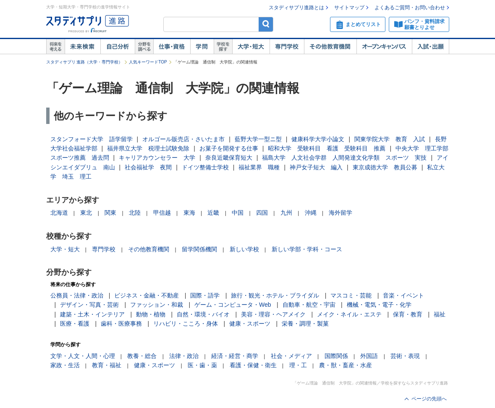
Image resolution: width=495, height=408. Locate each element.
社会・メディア (291, 356)
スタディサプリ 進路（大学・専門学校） (84, 62)
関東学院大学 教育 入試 (389, 139)
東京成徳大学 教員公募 (385, 167)
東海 (189, 212)
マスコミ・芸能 (351, 295)
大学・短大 (251, 46)
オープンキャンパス (384, 46)
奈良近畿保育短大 (228, 157)
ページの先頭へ (429, 399)
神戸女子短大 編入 (316, 167)
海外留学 (340, 212)
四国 (262, 212)
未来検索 (82, 46)
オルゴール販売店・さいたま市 (183, 139)
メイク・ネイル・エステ (349, 314)
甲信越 (162, 212)
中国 (238, 212)
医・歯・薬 (202, 365)
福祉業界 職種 (259, 167)
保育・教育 (407, 314)
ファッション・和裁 (156, 304)
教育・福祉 (106, 365)
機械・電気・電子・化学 (379, 304)
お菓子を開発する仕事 (228, 148)
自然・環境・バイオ (203, 314)
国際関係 (336, 356)
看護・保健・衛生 (253, 365)
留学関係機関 (199, 249)
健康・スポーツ (249, 323)
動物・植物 (150, 314)
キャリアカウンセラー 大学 (157, 157)
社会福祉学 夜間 (148, 167)
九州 (286, 212)
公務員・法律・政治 (76, 295)
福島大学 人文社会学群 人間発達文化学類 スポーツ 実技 (344, 157)
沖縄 (311, 212)
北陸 (135, 212)
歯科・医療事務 (121, 323)
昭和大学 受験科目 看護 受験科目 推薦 (326, 148)
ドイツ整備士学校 (205, 167)
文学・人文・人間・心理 (82, 356)
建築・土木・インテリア (92, 314)
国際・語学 (205, 295)
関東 (110, 212)
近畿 (213, 212)
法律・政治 (184, 356)
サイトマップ (349, 8)
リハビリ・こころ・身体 (185, 323)
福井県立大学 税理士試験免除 (148, 148)
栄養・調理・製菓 (305, 323)
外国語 (369, 356)
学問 (202, 46)
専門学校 (287, 46)
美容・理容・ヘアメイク (273, 314)
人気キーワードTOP (148, 62)
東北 (86, 212)
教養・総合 (142, 356)
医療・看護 (74, 323)
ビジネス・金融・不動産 (146, 295)
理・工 (298, 365)
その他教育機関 (330, 46)
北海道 (59, 212)
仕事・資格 (171, 46)
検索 (266, 24)
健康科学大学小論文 (317, 139)
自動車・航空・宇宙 (309, 304)
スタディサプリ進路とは (296, 8)
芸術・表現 (405, 356)
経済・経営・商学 (234, 356)
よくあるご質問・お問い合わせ (410, 8)
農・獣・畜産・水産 (345, 365)
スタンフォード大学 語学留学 (91, 139)
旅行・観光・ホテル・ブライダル (275, 295)
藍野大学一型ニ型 (258, 139)
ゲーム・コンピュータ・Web (232, 304)
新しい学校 (244, 249)
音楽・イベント (403, 295)
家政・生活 (65, 365)
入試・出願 (430, 46)
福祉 (439, 314)
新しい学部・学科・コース (307, 249)
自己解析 (117, 46)
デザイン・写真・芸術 (89, 304)
